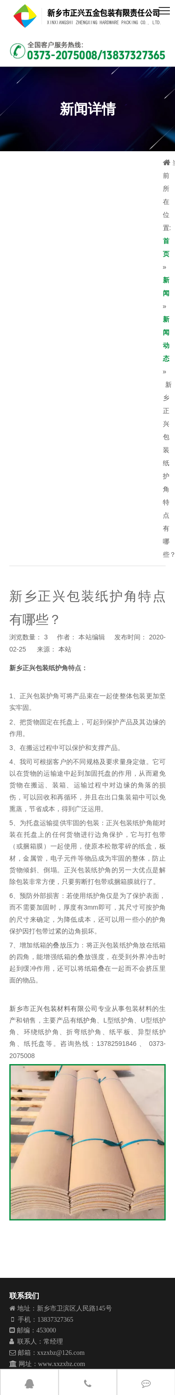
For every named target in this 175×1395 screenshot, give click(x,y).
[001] (87, 51)
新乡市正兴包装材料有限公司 (53, 1008)
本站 (64, 649)
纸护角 (87, 1020)
